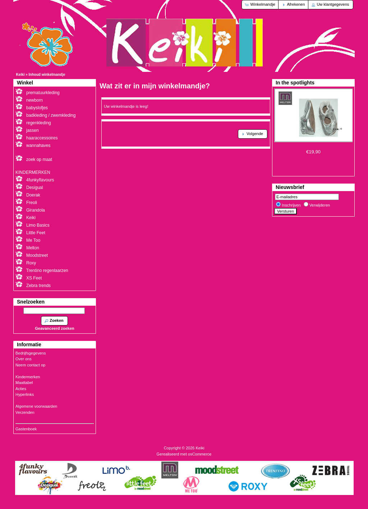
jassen (32, 130)
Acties (20, 389)
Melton (32, 247)
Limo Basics (38, 225)
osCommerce (199, 454)
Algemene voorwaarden (36, 406)
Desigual (34, 187)
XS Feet (34, 278)
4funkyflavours (40, 179)
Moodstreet (37, 255)
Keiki (20, 75)
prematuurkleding (43, 92)
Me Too (33, 240)
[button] (260, 4)
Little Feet (35, 232)
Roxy (31, 262)
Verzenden (24, 412)
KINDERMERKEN (32, 172)
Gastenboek (26, 429)
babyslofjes (37, 107)
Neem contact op (30, 365)
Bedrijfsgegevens (30, 353)
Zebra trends (38, 285)
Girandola (35, 210)
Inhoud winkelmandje (47, 75)
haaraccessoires (42, 137)
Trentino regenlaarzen (47, 270)
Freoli (31, 202)
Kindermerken (27, 377)
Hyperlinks (24, 394)
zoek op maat (39, 159)
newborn (34, 100)
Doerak (33, 195)
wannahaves (38, 145)
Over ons (23, 359)
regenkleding (38, 122)
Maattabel (24, 382)
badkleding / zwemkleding (50, 115)
